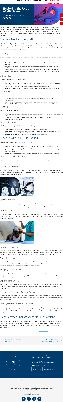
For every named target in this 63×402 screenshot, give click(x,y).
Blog (51, 388)
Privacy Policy (26, 394)
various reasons (21, 142)
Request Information (53, 3)
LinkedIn (10, 18)
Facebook (4, 18)
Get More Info (37, 369)
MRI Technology (8, 15)
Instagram (29, 399)
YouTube (39, 399)
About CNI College (42, 388)
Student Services (15, 388)
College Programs (29, 388)
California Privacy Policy (34, 394)
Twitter (7, 18)
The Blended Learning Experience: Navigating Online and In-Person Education (49, 341)
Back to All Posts (31, 342)
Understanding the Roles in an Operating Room (13, 340)
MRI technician (43, 331)
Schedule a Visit (48, 369)
